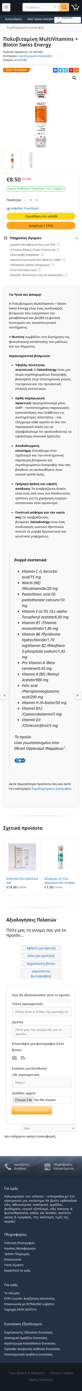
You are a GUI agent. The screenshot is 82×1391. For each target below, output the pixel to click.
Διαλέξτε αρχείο (24, 1093)
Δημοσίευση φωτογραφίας (41, 973)
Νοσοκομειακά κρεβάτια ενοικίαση (28, 1354)
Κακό (54, 1000)
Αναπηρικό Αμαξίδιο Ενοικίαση (25, 1338)
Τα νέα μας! (12, 1293)
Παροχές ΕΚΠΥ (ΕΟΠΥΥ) (20, 1309)
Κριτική (18, 1022)
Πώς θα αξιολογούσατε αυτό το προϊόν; (41, 995)
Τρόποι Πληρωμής (16, 1254)
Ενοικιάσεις (13, 19)
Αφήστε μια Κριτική (41, 948)
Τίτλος (27, 1004)
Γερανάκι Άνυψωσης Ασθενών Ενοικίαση (32, 1349)
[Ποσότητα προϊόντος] (30, 200)
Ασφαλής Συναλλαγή (25, 208)
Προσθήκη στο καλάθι (41, 216)
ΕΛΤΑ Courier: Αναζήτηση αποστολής (29, 1298)
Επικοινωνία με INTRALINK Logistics (29, 1304)
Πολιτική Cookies (61, 1373)
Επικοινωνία (12, 1259)
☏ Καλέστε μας (65, 20)
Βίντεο (23, 1058)
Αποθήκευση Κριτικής (32, 1110)
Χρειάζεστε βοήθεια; (21, 1166)
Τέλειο (69, 1000)
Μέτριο (59, 1000)
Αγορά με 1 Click (41, 225)
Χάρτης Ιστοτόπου (41, 1379)
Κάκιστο (49, 1000)
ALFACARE (20, 60)
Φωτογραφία (14, 1058)
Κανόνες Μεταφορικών (20, 1248)
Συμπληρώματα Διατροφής (35, 56)
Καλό (64, 1000)
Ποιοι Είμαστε (14, 1265)
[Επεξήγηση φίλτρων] (58, 245)
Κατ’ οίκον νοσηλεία (42, 19)
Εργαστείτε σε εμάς (17, 1270)
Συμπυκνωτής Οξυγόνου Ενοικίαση (28, 1332)
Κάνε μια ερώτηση (41, 955)
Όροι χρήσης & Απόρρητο (27, 1373)
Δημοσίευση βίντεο (41, 963)
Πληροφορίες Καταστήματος (63, 1166)
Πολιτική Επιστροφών (19, 1243)
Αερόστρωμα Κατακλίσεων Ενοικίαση (30, 1343)
